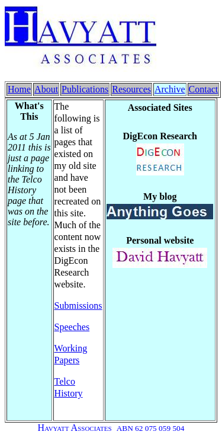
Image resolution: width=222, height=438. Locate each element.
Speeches (72, 327)
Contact (203, 89)
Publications (85, 89)
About (46, 89)
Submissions (78, 305)
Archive (170, 89)
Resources (131, 89)
